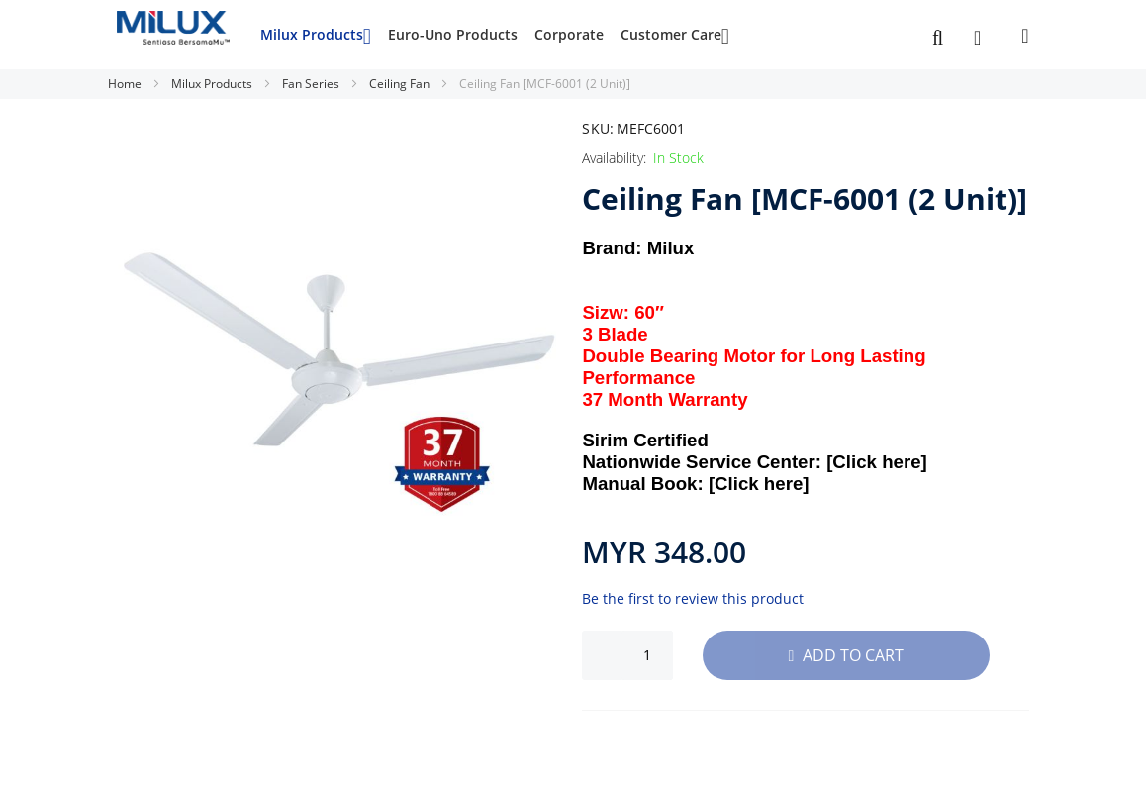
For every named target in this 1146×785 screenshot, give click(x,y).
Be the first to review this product (693, 598)
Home (126, 83)
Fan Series (312, 83)
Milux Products (213, 83)
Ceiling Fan (400, 83)
